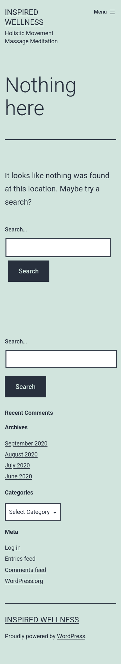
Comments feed (25, 570)
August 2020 (21, 454)
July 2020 (17, 465)
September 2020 (26, 443)
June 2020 (18, 476)
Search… (16, 229)
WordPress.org (24, 580)
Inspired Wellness (42, 619)
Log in (13, 547)
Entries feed (20, 558)
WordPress (71, 636)
